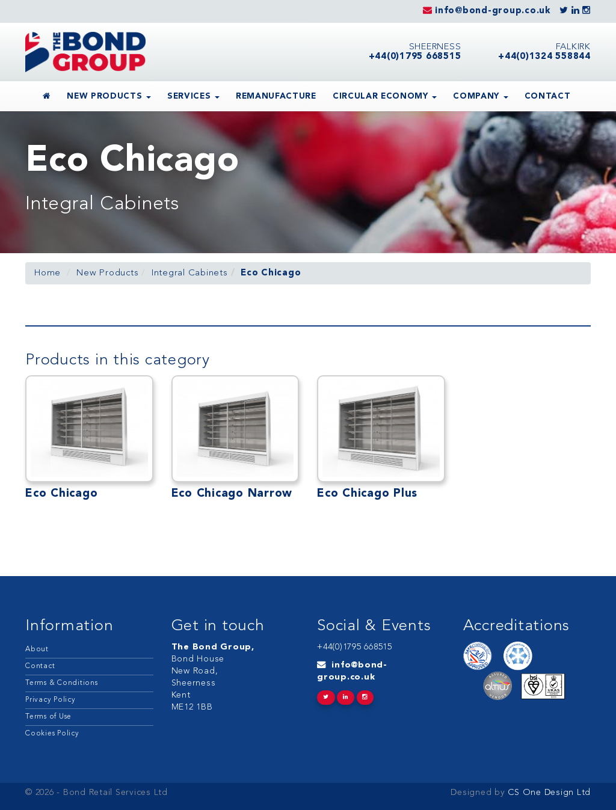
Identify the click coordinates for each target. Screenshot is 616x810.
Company (480, 96)
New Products (109, 96)
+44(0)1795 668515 (354, 647)
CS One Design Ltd (548, 792)
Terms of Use (48, 716)
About (37, 649)
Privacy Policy (50, 700)
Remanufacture (276, 96)
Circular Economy (385, 96)
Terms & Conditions (61, 683)
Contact (548, 96)
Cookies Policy (52, 733)
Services (193, 96)
